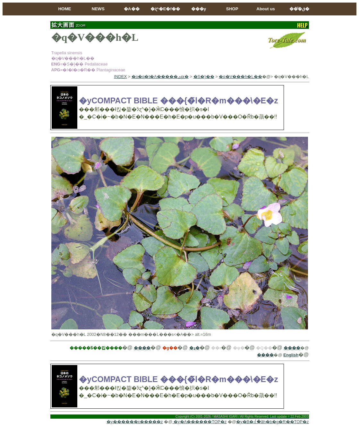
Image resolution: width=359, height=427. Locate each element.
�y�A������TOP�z (199, 421)
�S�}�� (203, 76)
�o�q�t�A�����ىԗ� (160, 76)
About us (265, 8)
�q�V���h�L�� (240, 76)
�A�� (132, 8)
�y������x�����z (135, 421)
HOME (64, 8)
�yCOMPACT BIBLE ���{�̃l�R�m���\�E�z (178, 100)
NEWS (98, 8)
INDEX (120, 76)
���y (198, 8)
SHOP (232, 8)
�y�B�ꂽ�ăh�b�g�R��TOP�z (272, 421)
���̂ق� (299, 8)
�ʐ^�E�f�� (165, 8)
